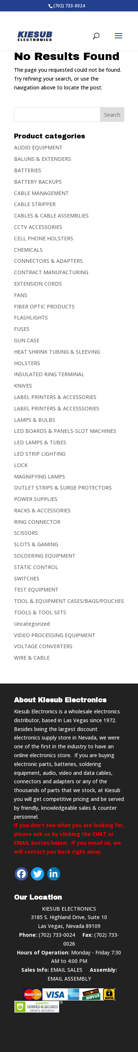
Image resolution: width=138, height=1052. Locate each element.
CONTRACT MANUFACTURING (51, 272)
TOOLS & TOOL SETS (40, 612)
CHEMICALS (28, 249)
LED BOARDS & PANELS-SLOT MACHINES (65, 430)
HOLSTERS (27, 363)
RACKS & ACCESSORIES (42, 510)
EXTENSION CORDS (38, 283)
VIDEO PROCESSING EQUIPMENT (54, 635)
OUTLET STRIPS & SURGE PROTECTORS (63, 487)
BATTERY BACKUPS (38, 181)
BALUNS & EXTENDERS (42, 158)
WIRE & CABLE (32, 657)
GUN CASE (26, 340)
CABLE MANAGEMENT (41, 193)
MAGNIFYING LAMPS (39, 476)
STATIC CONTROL (36, 567)
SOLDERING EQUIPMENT (44, 555)
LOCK (21, 465)
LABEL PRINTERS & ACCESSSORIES (56, 408)
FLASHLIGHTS (31, 317)
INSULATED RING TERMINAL (49, 374)
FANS (20, 295)
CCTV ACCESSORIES (38, 226)
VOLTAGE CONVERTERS (43, 646)
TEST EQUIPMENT (36, 589)
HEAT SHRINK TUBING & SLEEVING (57, 351)
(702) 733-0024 (57, 934)
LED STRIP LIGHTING (40, 453)
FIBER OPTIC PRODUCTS (44, 306)
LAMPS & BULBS (34, 419)
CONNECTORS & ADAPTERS (48, 260)
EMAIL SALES (66, 969)
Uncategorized (32, 623)
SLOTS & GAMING (36, 544)
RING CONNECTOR (37, 521)
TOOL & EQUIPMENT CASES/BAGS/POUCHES (69, 600)
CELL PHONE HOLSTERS (43, 238)
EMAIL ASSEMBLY (69, 978)
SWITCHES (26, 578)
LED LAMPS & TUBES (40, 442)
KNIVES (23, 385)
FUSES (21, 328)
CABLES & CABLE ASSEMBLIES (51, 215)
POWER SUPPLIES (35, 498)
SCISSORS (26, 532)
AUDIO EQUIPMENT (38, 147)
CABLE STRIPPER (35, 204)
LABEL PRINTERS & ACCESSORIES (55, 396)
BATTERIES (27, 170)
